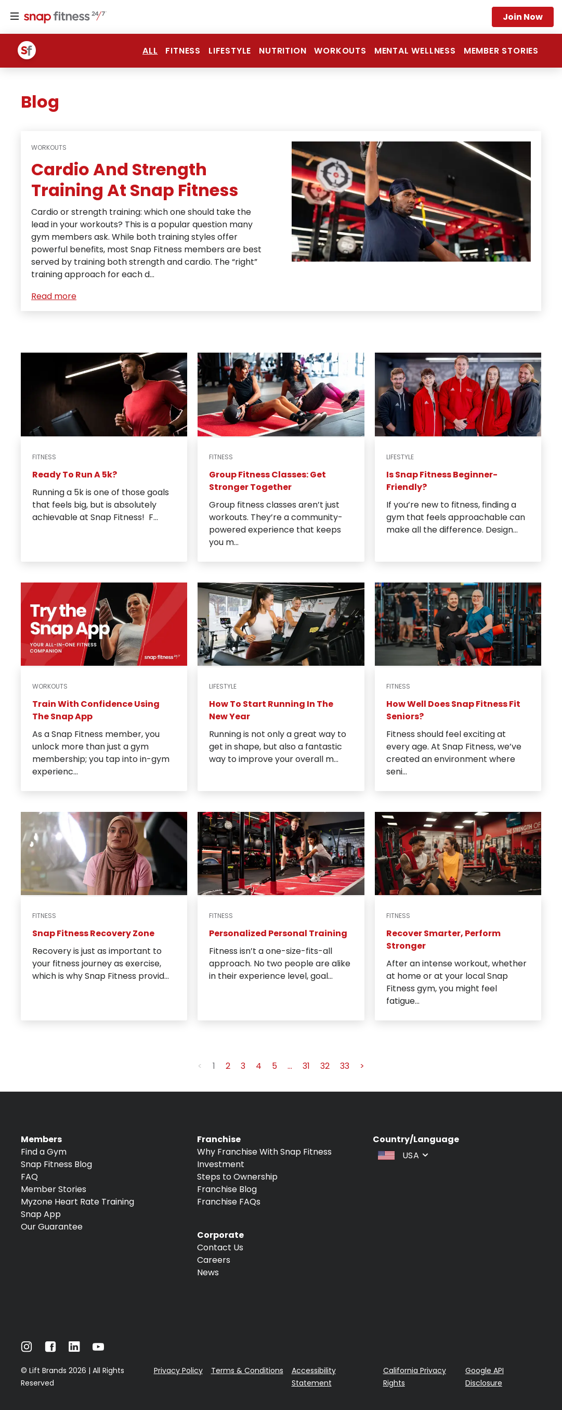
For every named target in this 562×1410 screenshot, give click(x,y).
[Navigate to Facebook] (50, 1349)
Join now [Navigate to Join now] (523, 17)
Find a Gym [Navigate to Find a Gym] (44, 1152)
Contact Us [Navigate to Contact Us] (220, 1247)
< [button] (200, 1066)
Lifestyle (229, 51)
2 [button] (228, 1066)
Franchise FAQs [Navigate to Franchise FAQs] (228, 1202)
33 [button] (344, 1066)
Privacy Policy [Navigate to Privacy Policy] (178, 1370)
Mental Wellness (415, 51)
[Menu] (14, 16)
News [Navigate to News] (208, 1272)
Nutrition (282, 51)
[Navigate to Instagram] (26, 1349)
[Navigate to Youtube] (98, 1349)
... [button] (289, 1066)
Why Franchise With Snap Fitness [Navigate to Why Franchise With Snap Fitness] (264, 1152)
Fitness (183, 51)
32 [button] (325, 1066)
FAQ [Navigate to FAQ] (29, 1177)
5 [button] (274, 1066)
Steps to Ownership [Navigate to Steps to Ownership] (237, 1177)
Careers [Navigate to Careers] (213, 1260)
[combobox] (402, 1154)
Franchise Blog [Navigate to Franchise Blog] (227, 1189)
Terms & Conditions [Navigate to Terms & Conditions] (247, 1370)
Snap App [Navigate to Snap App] (41, 1214)
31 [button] (306, 1066)
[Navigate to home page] (63, 18)
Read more (53, 296)
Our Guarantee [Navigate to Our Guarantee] (52, 1227)
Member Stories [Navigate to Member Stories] (53, 1189)
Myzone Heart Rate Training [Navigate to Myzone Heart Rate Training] (77, 1202)
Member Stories (501, 51)
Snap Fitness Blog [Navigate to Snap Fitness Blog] (56, 1164)
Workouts (340, 51)
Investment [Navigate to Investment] (220, 1164)
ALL (150, 51)
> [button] (362, 1066)
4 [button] (259, 1066)
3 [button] (243, 1066)
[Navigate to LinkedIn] (74, 1349)
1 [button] (214, 1066)
